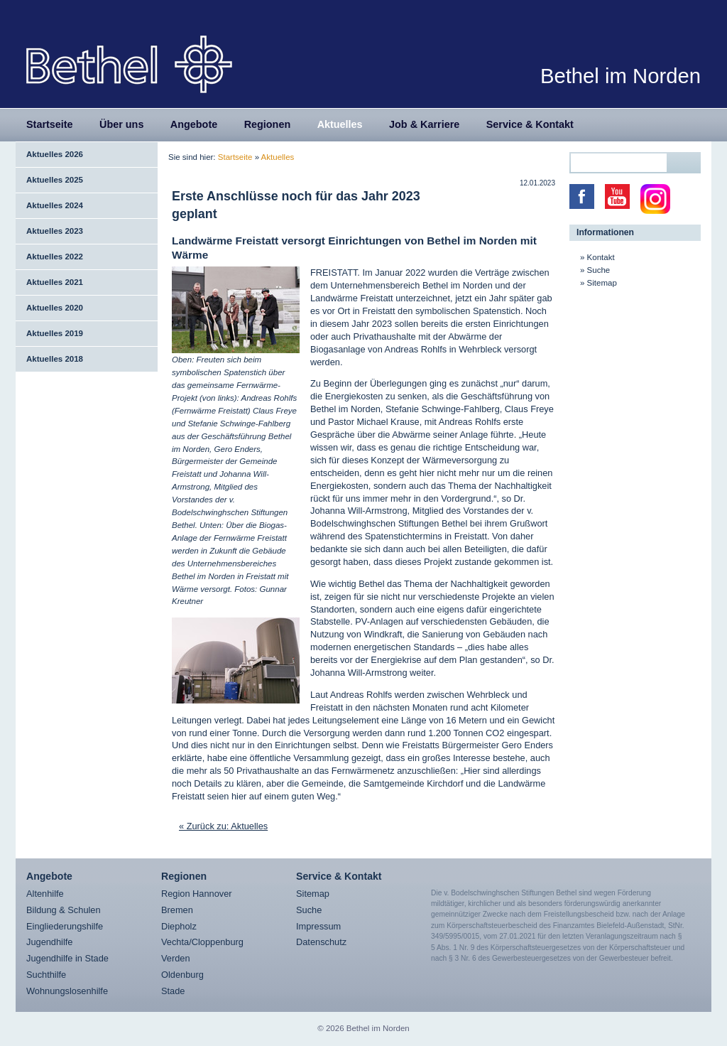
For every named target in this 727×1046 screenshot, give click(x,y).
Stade (173, 991)
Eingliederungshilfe (64, 926)
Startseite (49, 124)
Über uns (121, 124)
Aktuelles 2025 (54, 180)
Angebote (193, 124)
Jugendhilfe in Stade (67, 958)
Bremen (177, 910)
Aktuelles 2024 (54, 205)
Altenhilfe (45, 893)
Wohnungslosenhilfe (67, 991)
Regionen (267, 124)
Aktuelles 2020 (54, 307)
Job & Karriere (424, 124)
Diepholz (179, 926)
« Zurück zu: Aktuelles (223, 826)
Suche (599, 270)
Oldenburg (182, 974)
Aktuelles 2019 (54, 333)
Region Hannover (196, 893)
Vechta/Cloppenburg (202, 942)
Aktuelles (340, 124)
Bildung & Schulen (63, 910)
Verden (175, 958)
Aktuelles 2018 (54, 359)
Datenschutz (321, 942)
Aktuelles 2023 (54, 231)
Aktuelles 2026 (54, 154)
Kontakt (601, 257)
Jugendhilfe (49, 942)
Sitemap (602, 283)
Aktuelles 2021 (54, 282)
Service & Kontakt (530, 124)
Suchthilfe (46, 974)
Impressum (318, 926)
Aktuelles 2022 (54, 256)
